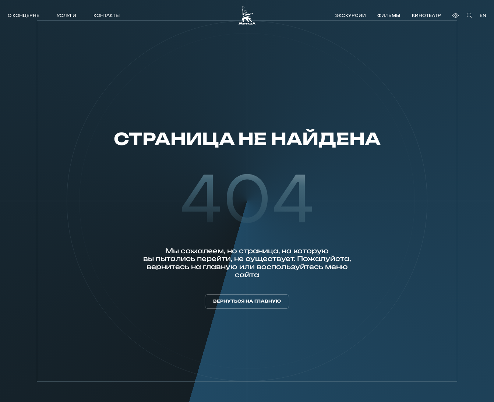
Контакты (106, 15)
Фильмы (388, 15)
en (483, 15)
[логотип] (247, 15)
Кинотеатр (426, 15)
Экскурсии (350, 15)
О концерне (23, 15)
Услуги (66, 15)
